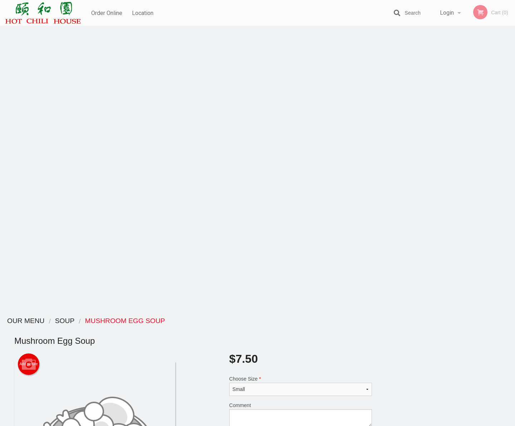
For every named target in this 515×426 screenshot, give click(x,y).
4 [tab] (461, 197)
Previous (391, 151)
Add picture (29, 79)
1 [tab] (429, 197)
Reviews (301, 330)
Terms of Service (269, 420)
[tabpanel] (450, 151)
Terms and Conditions (315, 339)
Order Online (106, 12)
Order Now (450, 42)
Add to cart (304, 161)
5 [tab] (472, 197)
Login (447, 12)
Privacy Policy (307, 348)
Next (509, 151)
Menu (239, 330)
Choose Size (300, 101)
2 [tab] (439, 197)
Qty (251, 159)
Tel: (370, 348)
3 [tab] (450, 197)
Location (143, 12)
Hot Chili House (109, 321)
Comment (300, 130)
